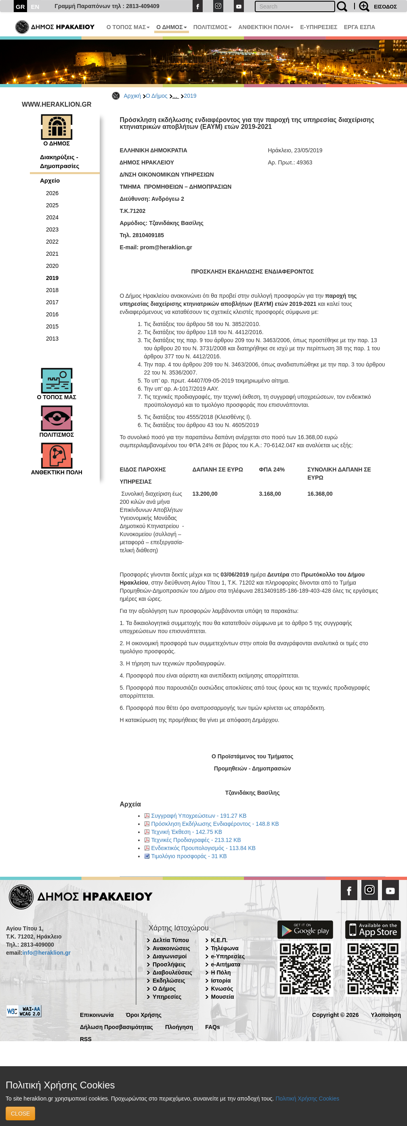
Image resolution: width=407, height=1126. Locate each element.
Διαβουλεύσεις (172, 972)
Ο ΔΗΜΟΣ (171, 27)
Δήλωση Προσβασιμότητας (116, 1026)
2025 (52, 205)
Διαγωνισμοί (170, 956)
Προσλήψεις (169, 964)
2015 (52, 326)
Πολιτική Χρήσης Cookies (307, 1098)
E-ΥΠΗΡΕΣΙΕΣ (318, 27)
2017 (52, 302)
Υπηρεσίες (167, 996)
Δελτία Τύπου (171, 940)
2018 (52, 290)
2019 (190, 96)
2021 (52, 253)
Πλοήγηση (179, 1026)
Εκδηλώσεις (169, 980)
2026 (52, 193)
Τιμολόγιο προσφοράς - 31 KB (189, 856)
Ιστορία (221, 980)
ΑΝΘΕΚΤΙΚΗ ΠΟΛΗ (266, 27)
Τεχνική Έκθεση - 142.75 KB (186, 832)
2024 (52, 217)
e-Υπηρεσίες (228, 956)
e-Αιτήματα (226, 964)
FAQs (212, 1026)
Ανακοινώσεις (171, 948)
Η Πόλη (221, 972)
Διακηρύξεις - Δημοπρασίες (59, 161)
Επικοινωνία (97, 1014)
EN (35, 6)
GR (20, 6)
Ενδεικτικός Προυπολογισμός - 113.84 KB (203, 848)
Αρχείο (50, 180)
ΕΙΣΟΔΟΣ (385, 7)
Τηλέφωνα (225, 948)
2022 (52, 241)
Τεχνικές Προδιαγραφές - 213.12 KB (196, 840)
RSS (86, 1038)
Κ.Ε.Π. (219, 940)
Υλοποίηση (386, 1014)
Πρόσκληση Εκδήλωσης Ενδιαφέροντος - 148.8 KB (215, 824)
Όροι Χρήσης (144, 1014)
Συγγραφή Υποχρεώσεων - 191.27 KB (199, 815)
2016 (52, 314)
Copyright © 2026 (335, 1014)
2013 (52, 338)
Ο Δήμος (157, 96)
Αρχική (132, 96)
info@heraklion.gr (46, 952)
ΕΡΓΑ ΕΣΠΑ (360, 27)
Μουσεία (222, 996)
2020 (52, 266)
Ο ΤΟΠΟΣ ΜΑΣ (128, 27)
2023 (52, 229)
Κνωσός (222, 988)
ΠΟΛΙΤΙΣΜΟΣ (212, 27)
